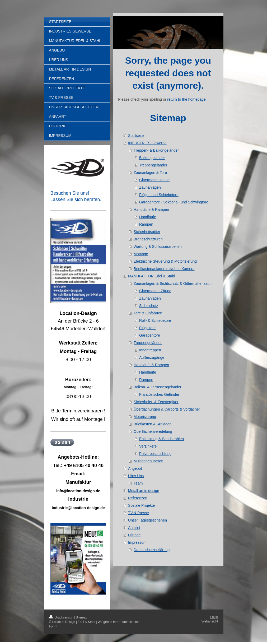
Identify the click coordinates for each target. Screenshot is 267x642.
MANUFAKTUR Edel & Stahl (151, 276)
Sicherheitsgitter (147, 232)
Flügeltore (147, 328)
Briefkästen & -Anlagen (152, 424)
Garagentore (149, 335)
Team (138, 483)
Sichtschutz (148, 306)
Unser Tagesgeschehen (147, 520)
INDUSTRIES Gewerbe (147, 143)
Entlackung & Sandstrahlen (161, 439)
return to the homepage (186, 99)
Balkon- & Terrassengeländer (157, 387)
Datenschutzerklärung (152, 550)
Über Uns (136, 476)
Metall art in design (143, 491)
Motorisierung (145, 417)
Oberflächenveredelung (153, 431)
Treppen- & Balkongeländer (156, 150)
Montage (141, 254)
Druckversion (61, 617)
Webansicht (210, 621)
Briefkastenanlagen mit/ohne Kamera (164, 269)
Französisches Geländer (159, 394)
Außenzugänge (151, 357)
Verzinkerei (148, 446)
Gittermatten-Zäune (155, 291)
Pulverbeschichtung (155, 454)
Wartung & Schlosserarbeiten (158, 246)
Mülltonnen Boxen (148, 461)
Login (214, 617)
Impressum (137, 542)
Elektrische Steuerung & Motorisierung (165, 261)
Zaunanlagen (150, 187)
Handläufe (147, 217)
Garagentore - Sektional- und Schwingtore (173, 202)
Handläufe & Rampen (151, 209)
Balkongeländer (152, 158)
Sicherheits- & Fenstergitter (156, 402)
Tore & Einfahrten (148, 313)
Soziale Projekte (141, 505)
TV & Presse (138, 513)
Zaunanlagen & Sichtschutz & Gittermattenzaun (173, 283)
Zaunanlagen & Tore (150, 172)
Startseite (136, 135)
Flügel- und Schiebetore (159, 195)
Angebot (135, 468)
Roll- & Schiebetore (155, 320)
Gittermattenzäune (154, 180)
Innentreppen (150, 350)
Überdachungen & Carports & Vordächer (167, 409)
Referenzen (137, 498)
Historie (134, 535)
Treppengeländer (153, 165)
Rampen (146, 224)
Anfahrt (134, 527)
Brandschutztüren (148, 239)
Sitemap (81, 617)
